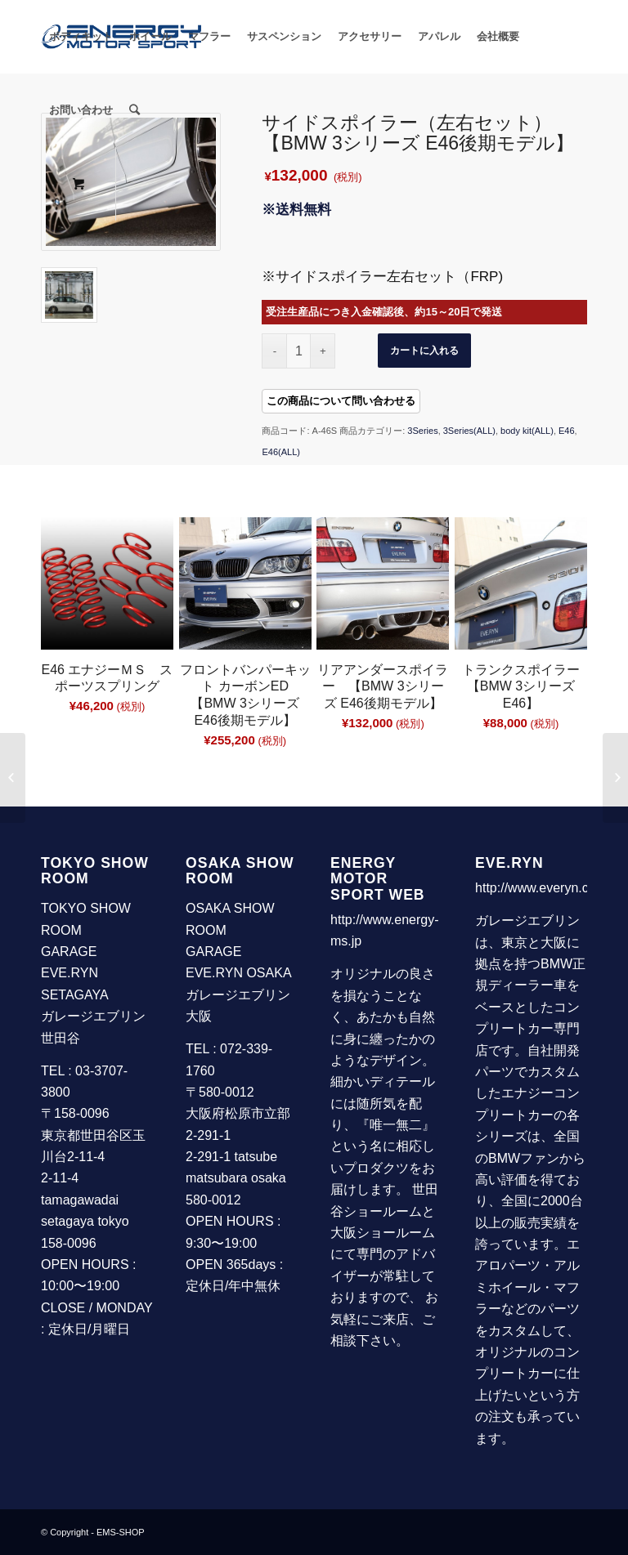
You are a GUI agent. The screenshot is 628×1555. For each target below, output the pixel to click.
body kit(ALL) (527, 431)
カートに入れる (424, 350)
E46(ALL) (280, 452)
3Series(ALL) (469, 431)
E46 (566, 431)
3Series (422, 431)
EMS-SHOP (120, 1532)
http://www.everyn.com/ (542, 888)
